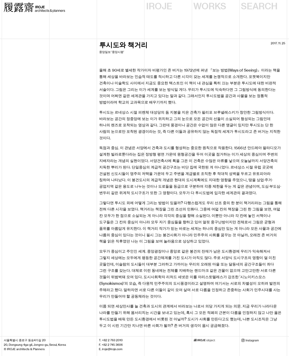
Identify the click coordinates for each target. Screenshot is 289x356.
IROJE (159, 6)
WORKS (209, 6)
